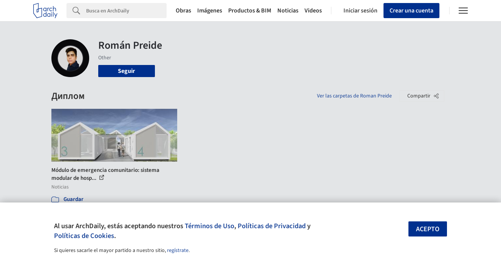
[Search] (126, 10)
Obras (183, 11)
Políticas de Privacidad (272, 226)
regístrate (178, 250)
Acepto (427, 229)
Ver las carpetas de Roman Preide (354, 96)
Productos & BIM (249, 11)
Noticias (287, 11)
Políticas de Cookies (84, 236)
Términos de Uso (209, 226)
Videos (313, 11)
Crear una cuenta (411, 10)
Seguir (126, 71)
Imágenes (209, 11)
